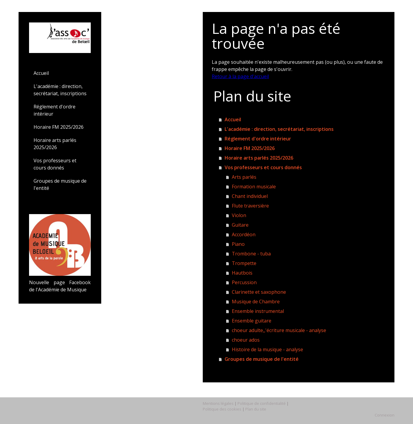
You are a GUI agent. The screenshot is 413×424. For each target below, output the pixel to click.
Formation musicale (254, 186)
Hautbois (242, 272)
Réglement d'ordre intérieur (54, 110)
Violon (239, 215)
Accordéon (243, 234)
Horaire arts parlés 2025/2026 (55, 144)
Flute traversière (250, 205)
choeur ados (246, 340)
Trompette (244, 263)
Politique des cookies (222, 409)
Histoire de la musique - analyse (267, 349)
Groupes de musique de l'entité (60, 184)
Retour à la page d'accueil (240, 76)
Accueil (41, 73)
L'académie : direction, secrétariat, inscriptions (60, 90)
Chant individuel (250, 196)
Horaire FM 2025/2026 (59, 127)
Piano (238, 244)
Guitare (240, 225)
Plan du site (255, 409)
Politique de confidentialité (261, 403)
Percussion (244, 282)
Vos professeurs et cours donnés (55, 164)
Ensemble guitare (251, 320)
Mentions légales (218, 403)
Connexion (384, 415)
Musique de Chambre (256, 301)
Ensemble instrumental (258, 311)
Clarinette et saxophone (259, 292)
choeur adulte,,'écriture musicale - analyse (279, 330)
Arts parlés (244, 177)
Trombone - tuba (251, 253)
